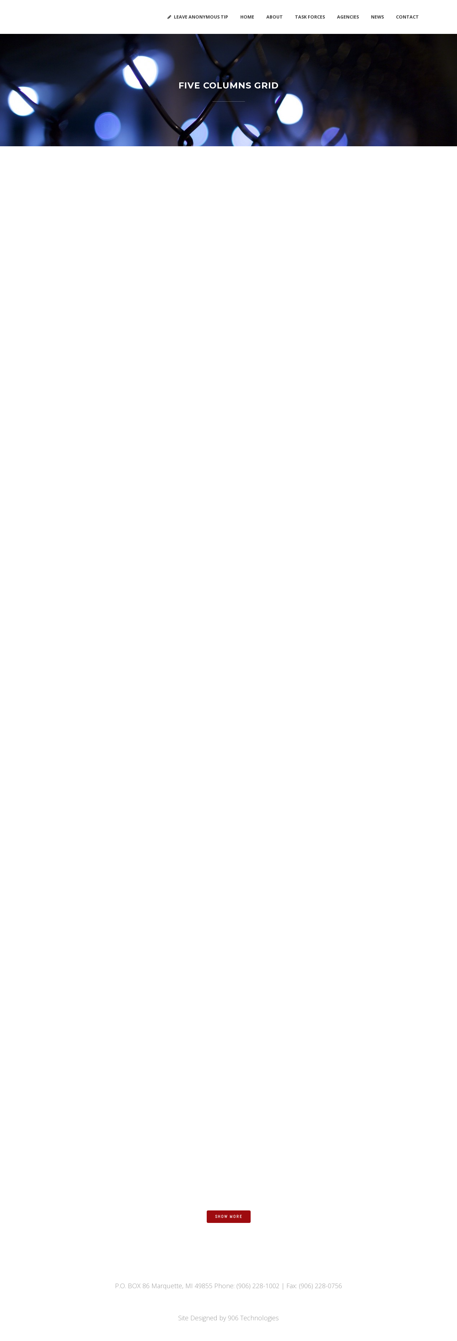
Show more (228, 1216)
